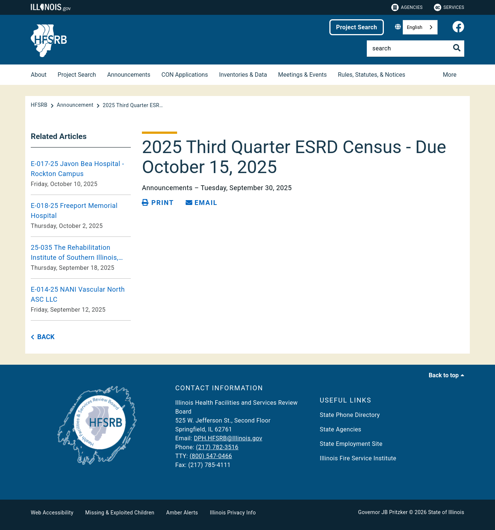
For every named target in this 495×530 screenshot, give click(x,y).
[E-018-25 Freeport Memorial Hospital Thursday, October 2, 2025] (81, 216)
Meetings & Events (302, 74)
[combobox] (420, 27)
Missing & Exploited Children (119, 513)
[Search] (415, 48)
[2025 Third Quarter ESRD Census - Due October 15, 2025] (134, 105)
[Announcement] (76, 105)
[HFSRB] (40, 105)
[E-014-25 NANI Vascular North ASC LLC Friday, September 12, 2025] (81, 299)
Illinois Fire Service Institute (358, 458)
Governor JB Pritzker (383, 512)
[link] (458, 27)
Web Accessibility (52, 513)
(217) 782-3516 (217, 447)
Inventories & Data (243, 74)
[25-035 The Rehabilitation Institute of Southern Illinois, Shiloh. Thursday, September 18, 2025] (81, 257)
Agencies (407, 7)
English (414, 27)
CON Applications (185, 74)
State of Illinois (446, 512)
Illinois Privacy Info (233, 513)
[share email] (201, 202)
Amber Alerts (182, 513)
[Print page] (158, 202)
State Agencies (340, 429)
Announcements (128, 74)
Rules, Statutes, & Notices (371, 74)
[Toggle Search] (457, 48)
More (449, 74)
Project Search (356, 27)
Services (449, 7)
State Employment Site (351, 443)
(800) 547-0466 (211, 456)
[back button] (42, 337)
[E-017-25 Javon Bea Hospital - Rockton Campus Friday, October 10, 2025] (81, 174)
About (39, 74)
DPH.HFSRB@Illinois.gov (228, 438)
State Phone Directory (350, 414)
